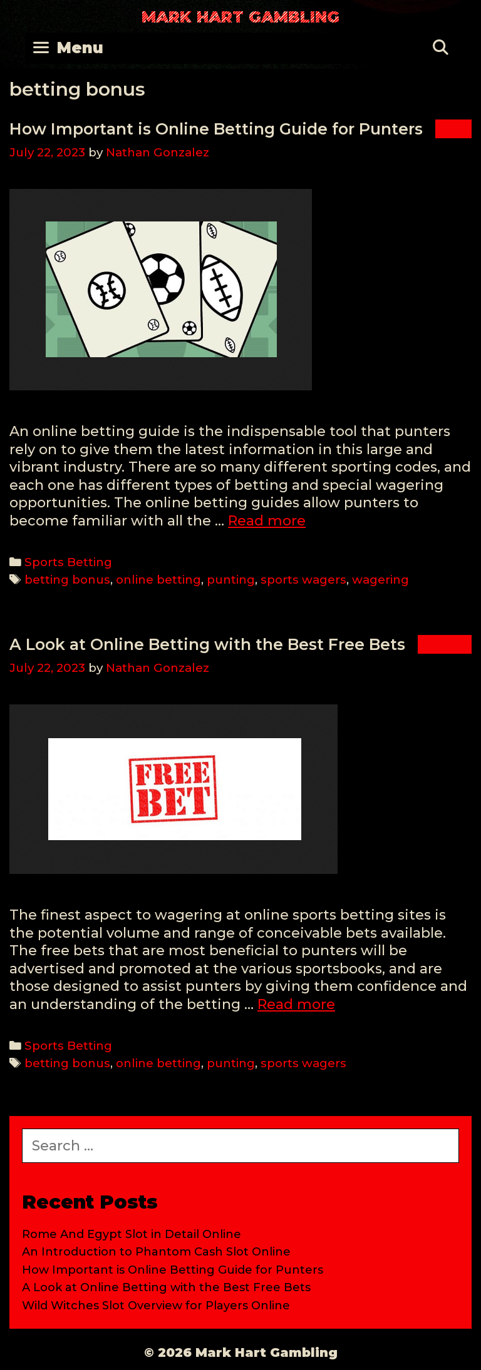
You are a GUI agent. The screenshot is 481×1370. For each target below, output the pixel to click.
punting (231, 579)
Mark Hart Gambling (240, 17)
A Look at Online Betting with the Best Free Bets (207, 644)
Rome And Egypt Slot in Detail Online (131, 1234)
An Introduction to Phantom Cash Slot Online (156, 1252)
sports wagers (303, 579)
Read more (267, 520)
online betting (158, 579)
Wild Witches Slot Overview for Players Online (156, 1305)
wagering (380, 579)
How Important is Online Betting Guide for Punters (216, 128)
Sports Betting (68, 562)
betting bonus (67, 579)
